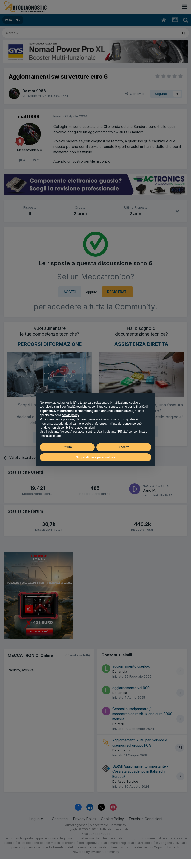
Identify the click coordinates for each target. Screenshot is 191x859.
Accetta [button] (123, 447)
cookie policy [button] (70, 415)
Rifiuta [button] (67, 447)
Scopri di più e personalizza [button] (95, 457)
